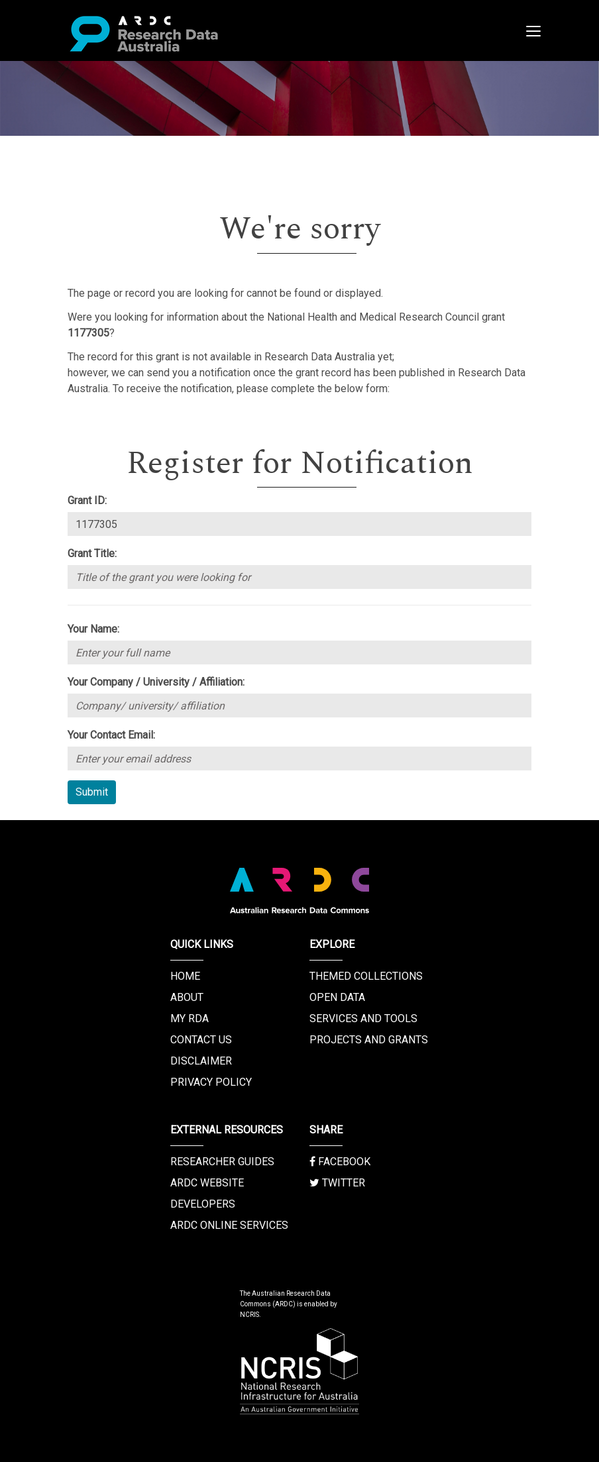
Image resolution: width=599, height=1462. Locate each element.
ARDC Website (207, 1182)
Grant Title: (92, 553)
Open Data (337, 997)
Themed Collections (366, 976)
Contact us (201, 1039)
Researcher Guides (222, 1161)
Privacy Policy (211, 1082)
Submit (92, 792)
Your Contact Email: (111, 735)
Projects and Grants (368, 1039)
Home (185, 976)
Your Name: (93, 629)
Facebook (339, 1161)
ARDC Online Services (229, 1225)
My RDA (189, 1018)
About (186, 997)
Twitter (337, 1182)
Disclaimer (201, 1061)
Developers (202, 1204)
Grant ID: (87, 500)
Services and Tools (363, 1018)
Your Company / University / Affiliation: (156, 682)
